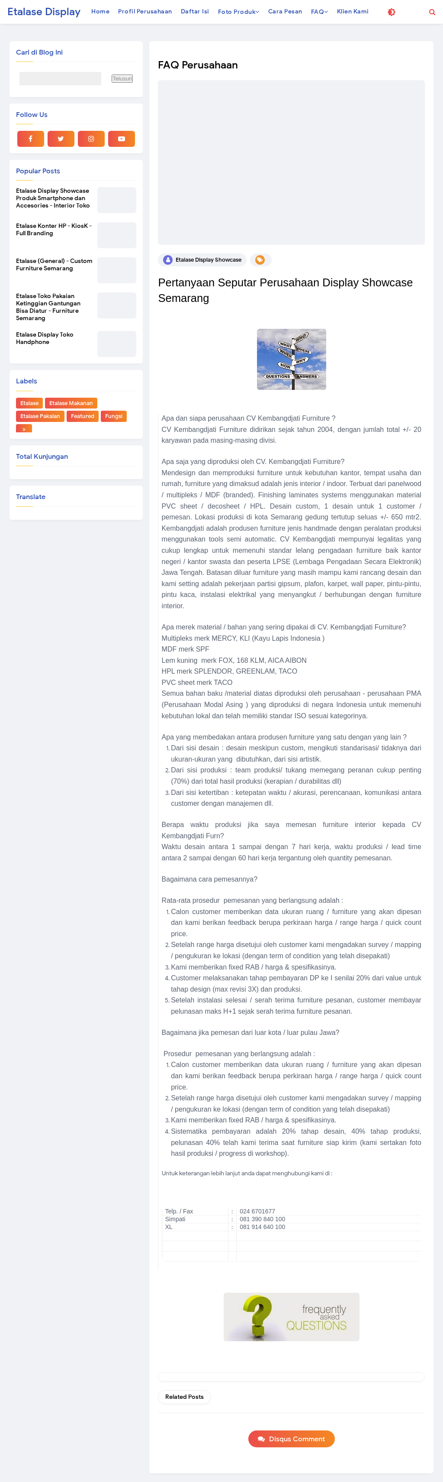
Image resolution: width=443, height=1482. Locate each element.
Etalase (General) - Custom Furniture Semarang (54, 264)
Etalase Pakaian (40, 416)
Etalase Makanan (71, 403)
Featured (82, 416)
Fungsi (113, 416)
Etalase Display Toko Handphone (45, 338)
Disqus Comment (297, 1439)
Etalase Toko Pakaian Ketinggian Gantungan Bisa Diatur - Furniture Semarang (48, 307)
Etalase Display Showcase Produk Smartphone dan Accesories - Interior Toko (53, 198)
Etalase (29, 403)
